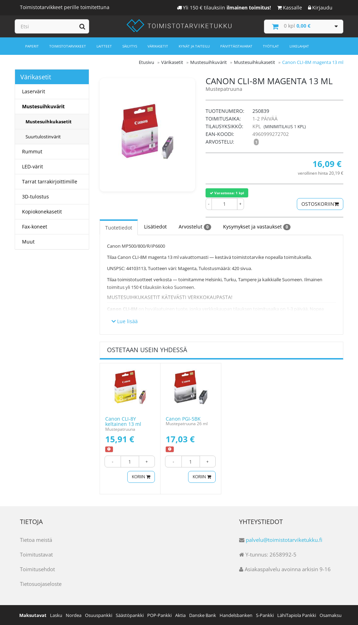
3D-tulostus (35, 196)
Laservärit (33, 91)
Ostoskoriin (320, 203)
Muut (28, 241)
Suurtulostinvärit (43, 136)
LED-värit (32, 166)
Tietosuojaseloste (41, 583)
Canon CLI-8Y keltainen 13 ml (123, 421)
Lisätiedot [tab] (155, 226)
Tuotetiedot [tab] (118, 227)
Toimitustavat (36, 554)
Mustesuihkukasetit (49, 121)
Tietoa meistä (36, 539)
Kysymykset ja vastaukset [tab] (257, 226)
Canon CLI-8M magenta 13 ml (312, 62)
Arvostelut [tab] (195, 226)
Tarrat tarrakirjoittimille (49, 181)
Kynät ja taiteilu (194, 46)
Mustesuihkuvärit (43, 106)
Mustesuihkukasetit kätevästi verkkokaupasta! (169, 296)
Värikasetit (158, 46)
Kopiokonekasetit (42, 211)
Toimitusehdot (37, 568)
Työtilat (271, 46)
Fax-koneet (34, 226)
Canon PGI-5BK (183, 418)
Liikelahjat (299, 46)
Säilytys (129, 46)
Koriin (140, 477)
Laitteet (104, 46)
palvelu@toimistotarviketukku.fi (284, 539)
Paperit (32, 46)
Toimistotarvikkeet (67, 46)
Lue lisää (125, 321)
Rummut (32, 151)
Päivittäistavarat (236, 46)
